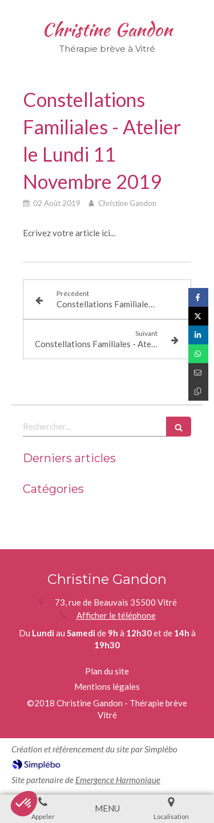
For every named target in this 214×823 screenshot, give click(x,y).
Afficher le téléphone (116, 615)
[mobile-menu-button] (107, 808)
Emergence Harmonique (117, 780)
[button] (24, 803)
